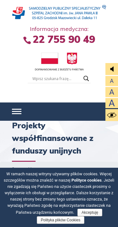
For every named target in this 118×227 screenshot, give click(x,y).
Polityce (86, 180)
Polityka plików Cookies (60, 220)
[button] (16, 111)
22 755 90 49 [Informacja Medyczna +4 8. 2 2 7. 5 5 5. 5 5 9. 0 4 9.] (64, 39)
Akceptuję (89, 212)
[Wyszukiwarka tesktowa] (56, 78)
